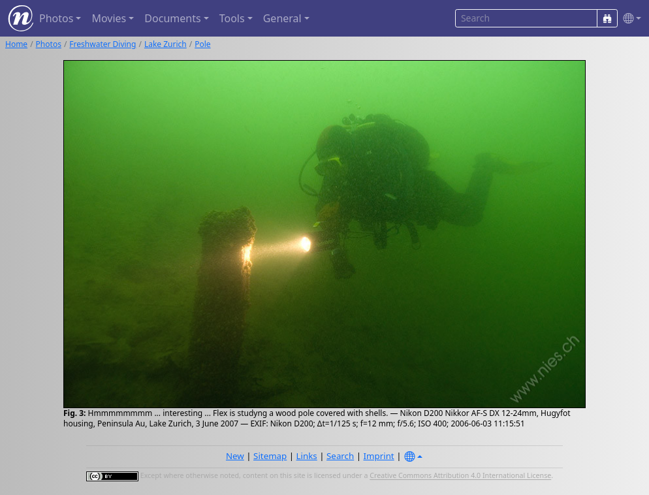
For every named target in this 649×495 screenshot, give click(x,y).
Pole (202, 44)
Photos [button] (56, 18)
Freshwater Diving (102, 44)
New (235, 456)
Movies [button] (108, 18)
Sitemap (270, 456)
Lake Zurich (165, 44)
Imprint (379, 456)
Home (16, 44)
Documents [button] (172, 18)
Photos (48, 44)
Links (306, 456)
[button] (629, 19)
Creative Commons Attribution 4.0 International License (460, 476)
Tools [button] (232, 18)
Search (340, 456)
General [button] (282, 18)
